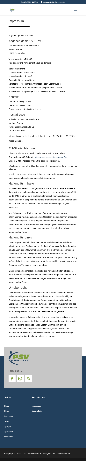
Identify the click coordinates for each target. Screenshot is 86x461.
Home (6, 406)
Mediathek (8, 436)
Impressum (36, 406)
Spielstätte (8, 431)
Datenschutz (37, 411)
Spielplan (8, 426)
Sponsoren (8, 416)
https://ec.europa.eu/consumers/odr (51, 157)
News (6, 411)
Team (6, 421)
